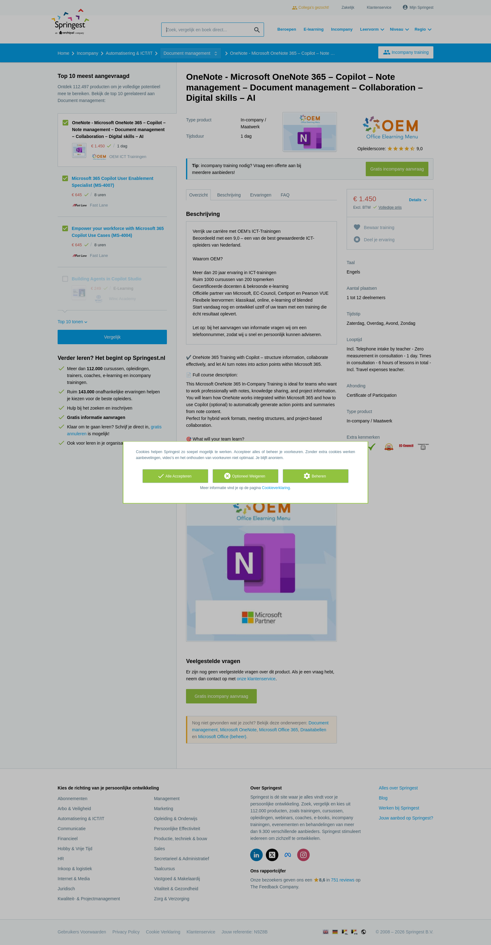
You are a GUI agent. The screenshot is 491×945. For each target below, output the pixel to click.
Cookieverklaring (276, 488)
